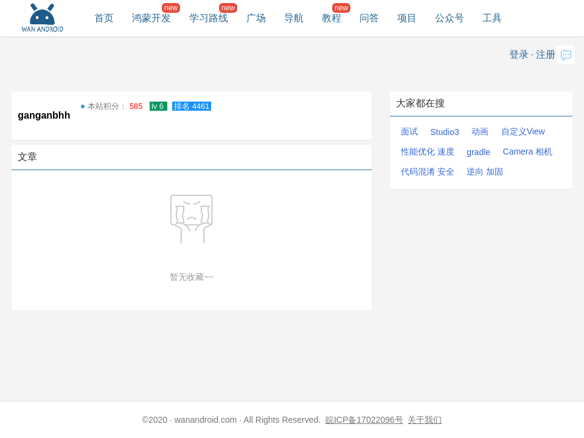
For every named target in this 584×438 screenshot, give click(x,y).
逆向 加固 (485, 171)
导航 (294, 18)
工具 (492, 18)
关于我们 (425, 420)
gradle (478, 152)
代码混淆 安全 (427, 171)
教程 (331, 18)
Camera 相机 (528, 151)
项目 (407, 18)
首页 (104, 18)
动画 (479, 131)
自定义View (523, 131)
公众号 (449, 18)
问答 (369, 18)
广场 (256, 18)
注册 (545, 54)
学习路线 (208, 18)
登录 (519, 54)
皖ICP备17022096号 (364, 420)
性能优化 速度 (427, 151)
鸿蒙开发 (151, 18)
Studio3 (444, 132)
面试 (409, 131)
